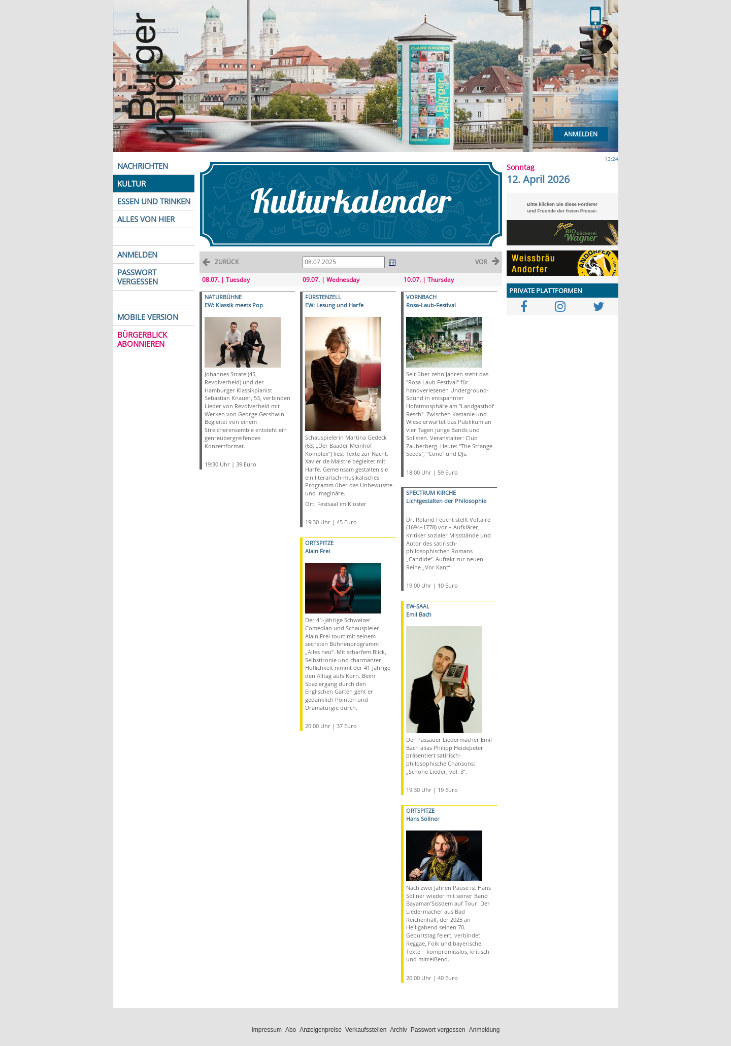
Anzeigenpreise (321, 1029)
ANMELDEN (137, 254)
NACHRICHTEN (142, 166)
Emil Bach (418, 614)
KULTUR (131, 183)
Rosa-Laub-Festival (431, 305)
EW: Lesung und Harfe (334, 305)
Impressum (267, 1029)
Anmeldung (484, 1029)
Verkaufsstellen (365, 1029)
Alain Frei (317, 551)
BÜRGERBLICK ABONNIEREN (142, 339)
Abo (290, 1029)
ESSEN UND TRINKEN (153, 201)
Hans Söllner (423, 818)
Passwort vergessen (438, 1029)
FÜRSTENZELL (323, 297)
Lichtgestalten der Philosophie (446, 500)
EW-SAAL (417, 606)
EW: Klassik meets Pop (234, 305)
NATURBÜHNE (223, 297)
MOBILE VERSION (147, 317)
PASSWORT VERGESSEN (137, 276)
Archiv (398, 1029)
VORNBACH (421, 297)
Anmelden (580, 134)
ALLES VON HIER (146, 219)
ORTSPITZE (319, 543)
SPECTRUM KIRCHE (431, 492)
